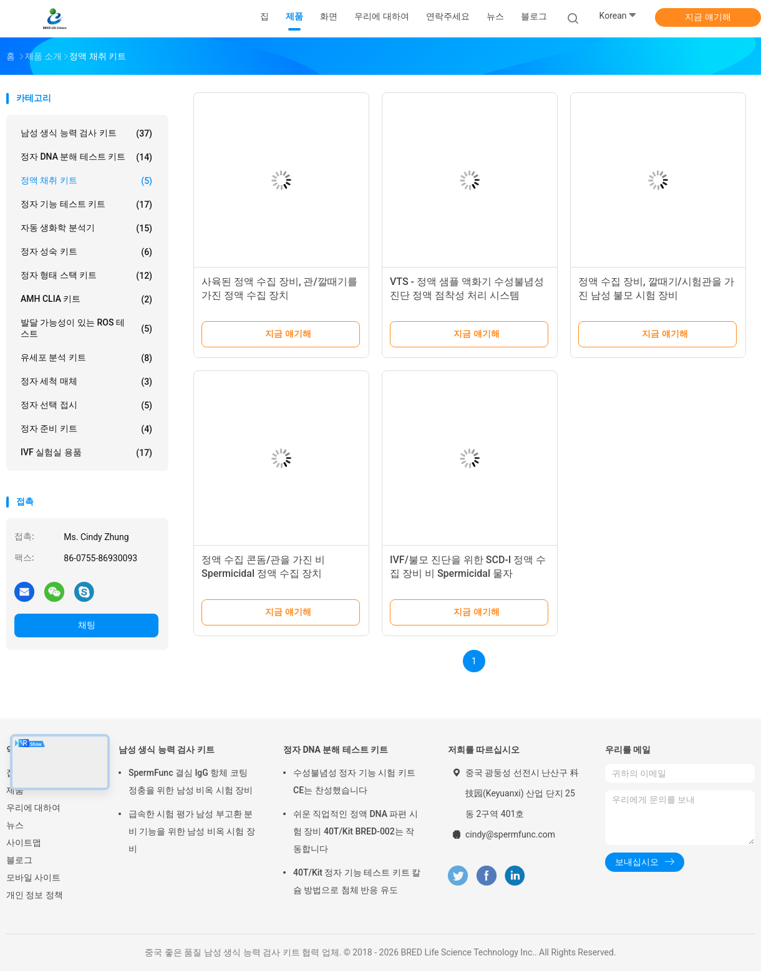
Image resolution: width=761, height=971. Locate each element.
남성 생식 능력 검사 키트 (86, 133)
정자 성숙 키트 (86, 252)
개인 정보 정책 (34, 895)
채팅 (86, 625)
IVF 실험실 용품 (86, 453)
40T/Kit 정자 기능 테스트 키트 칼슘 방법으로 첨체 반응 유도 (356, 881)
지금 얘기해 (707, 17)
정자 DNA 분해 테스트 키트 (86, 157)
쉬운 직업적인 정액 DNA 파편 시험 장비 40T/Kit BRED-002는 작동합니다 (355, 831)
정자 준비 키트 (86, 429)
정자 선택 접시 (86, 405)
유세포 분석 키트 (86, 358)
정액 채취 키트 (86, 181)
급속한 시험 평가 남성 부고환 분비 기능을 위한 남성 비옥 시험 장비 (191, 831)
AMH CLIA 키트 (86, 299)
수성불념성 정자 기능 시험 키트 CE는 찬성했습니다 (354, 781)
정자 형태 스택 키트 (86, 275)
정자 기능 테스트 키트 (86, 204)
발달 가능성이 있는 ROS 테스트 (86, 328)
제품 (15, 790)
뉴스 (15, 825)
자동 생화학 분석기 (86, 228)
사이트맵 (23, 843)
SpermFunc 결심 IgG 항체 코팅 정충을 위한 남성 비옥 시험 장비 (190, 781)
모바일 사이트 (33, 877)
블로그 (19, 860)
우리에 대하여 (33, 808)
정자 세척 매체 (86, 381)
